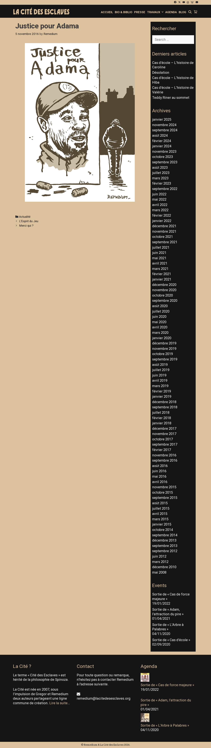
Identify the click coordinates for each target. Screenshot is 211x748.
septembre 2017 (164, 444)
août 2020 (160, 306)
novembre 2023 (164, 152)
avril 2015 (159, 514)
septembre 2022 (164, 189)
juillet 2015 (160, 508)
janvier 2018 (161, 423)
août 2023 (160, 168)
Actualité (24, 217)
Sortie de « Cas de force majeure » (167, 685)
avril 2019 (159, 380)
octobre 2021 (162, 237)
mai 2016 (159, 476)
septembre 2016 (164, 460)
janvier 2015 (161, 524)
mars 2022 (160, 210)
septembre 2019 (164, 359)
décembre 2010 (164, 567)
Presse (139, 12)
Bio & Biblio (123, 12)
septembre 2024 (164, 130)
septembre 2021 (164, 242)
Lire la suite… (59, 703)
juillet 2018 (160, 413)
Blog (182, 12)
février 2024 (161, 141)
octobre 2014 (162, 530)
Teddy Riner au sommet (170, 98)
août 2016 (160, 466)
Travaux (155, 12)
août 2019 (160, 365)
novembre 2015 (164, 487)
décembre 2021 (164, 226)
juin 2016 (159, 471)
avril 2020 (159, 327)
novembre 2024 (164, 125)
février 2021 (161, 274)
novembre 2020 (164, 290)
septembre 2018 (164, 407)
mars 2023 (160, 178)
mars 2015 (160, 519)
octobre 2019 (162, 354)
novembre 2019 (164, 349)
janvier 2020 (161, 338)
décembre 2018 (164, 402)
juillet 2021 (160, 247)
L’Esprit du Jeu (28, 221)
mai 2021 (159, 258)
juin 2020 (159, 317)
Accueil (107, 12)
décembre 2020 (164, 285)
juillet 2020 (160, 311)
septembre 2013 (164, 546)
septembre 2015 (164, 498)
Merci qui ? (26, 225)
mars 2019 (160, 386)
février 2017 (161, 450)
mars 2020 (160, 333)
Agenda (171, 12)
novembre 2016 (164, 455)
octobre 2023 (162, 157)
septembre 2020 (164, 301)
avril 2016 (159, 482)
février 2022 (161, 215)
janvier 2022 (161, 221)
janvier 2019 (161, 396)
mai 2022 (159, 199)
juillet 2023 (160, 173)
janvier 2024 (161, 146)
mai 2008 (159, 572)
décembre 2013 (164, 540)
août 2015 (160, 503)
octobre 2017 (162, 439)
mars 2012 (160, 562)
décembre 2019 (164, 343)
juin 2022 (159, 194)
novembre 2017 (164, 434)
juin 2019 (159, 375)
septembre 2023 (164, 162)
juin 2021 (159, 253)
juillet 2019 (160, 370)
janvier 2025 (161, 119)
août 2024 (160, 135)
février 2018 (161, 418)
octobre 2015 (162, 492)
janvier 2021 (161, 279)
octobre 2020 (162, 295)
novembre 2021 (164, 231)
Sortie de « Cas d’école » (171, 640)
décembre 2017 (164, 429)
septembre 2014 (164, 535)
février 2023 (161, 183)
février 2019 (161, 391)
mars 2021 (160, 269)
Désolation (160, 73)
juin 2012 (159, 556)
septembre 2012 (164, 551)
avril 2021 (159, 263)
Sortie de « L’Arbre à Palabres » (165, 725)
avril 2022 (159, 205)
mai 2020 (159, 322)
